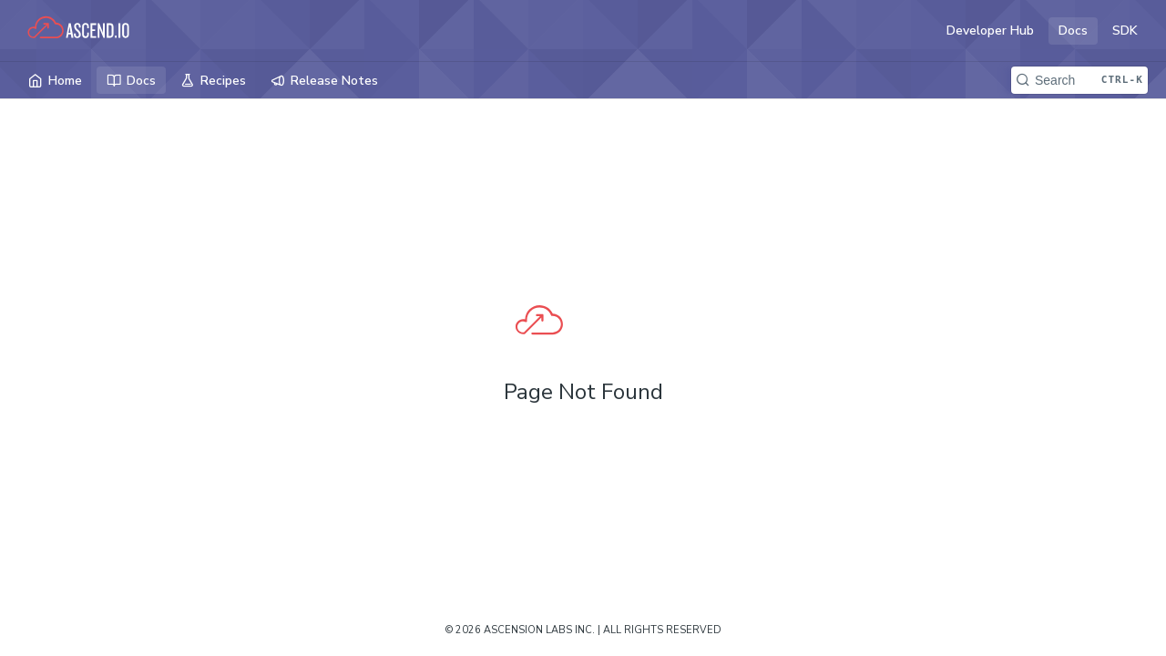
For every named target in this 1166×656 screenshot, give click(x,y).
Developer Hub (990, 30)
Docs (1073, 30)
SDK (1125, 30)
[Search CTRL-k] (1079, 80)
